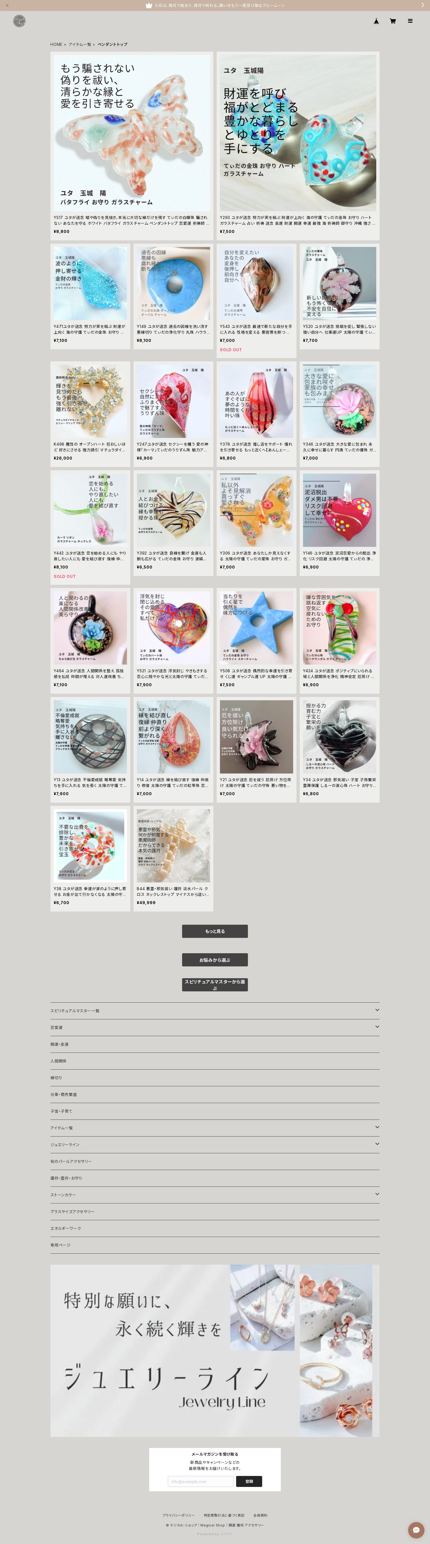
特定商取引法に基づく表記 (224, 1515)
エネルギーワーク (65, 1228)
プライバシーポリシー (179, 1515)
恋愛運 (56, 1027)
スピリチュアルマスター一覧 (74, 1010)
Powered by (215, 1534)
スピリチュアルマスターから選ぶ (215, 985)
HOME (56, 44)
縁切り (56, 1077)
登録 (249, 1481)
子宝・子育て (61, 1111)
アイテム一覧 (80, 44)
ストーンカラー (63, 1195)
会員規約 (260, 1515)
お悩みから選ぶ (215, 960)
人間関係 (58, 1061)
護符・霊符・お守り (66, 1178)
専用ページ (60, 1245)
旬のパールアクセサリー (71, 1161)
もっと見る (215, 931)
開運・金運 (59, 1044)
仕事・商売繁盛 (63, 1094)
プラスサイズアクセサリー (72, 1211)
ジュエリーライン (64, 1144)
